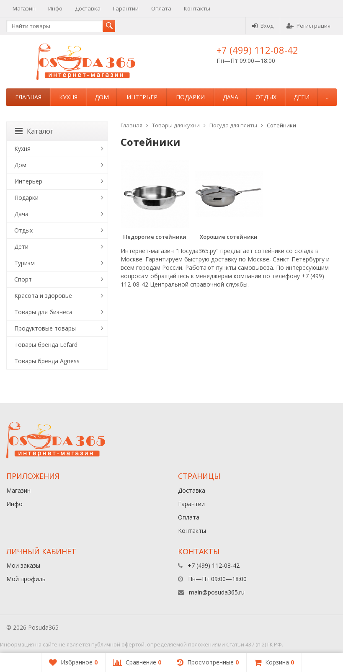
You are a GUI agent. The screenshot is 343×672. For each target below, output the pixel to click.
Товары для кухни (176, 125)
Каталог (34, 131)
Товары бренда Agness (47, 361)
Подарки (190, 97)
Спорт (23, 279)
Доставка (88, 8)
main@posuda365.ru (217, 592)
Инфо (55, 8)
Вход (262, 25)
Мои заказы (23, 565)
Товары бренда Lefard (45, 345)
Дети (301, 97)
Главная (28, 97)
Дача (230, 97)
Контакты (197, 8)
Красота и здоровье (43, 296)
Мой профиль (26, 579)
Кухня (68, 97)
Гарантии (126, 8)
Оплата (161, 8)
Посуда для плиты (233, 125)
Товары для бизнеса (43, 312)
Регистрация (308, 25)
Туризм (24, 263)
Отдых (265, 97)
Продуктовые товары (45, 328)
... (328, 97)
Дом (102, 97)
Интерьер (141, 97)
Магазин (24, 8)
